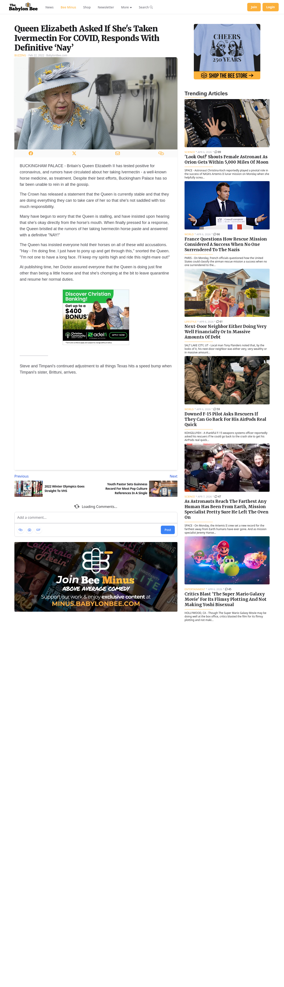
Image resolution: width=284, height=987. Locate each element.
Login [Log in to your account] (270, 7)
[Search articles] (146, 7)
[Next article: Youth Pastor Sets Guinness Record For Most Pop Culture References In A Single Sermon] (137, 531)
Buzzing (20, 111)
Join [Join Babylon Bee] (254, 7)
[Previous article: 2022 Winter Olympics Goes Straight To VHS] (54, 531)
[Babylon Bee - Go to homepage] (23, 7)
